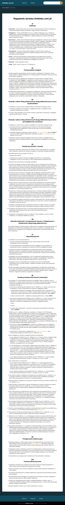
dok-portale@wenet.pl (48, 133)
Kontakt (33, 3)
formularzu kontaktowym (41, 331)
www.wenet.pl (22, 89)
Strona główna (5, 7)
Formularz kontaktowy (42, 132)
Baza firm (24, 3)
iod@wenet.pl (41, 409)
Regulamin (33, 498)
